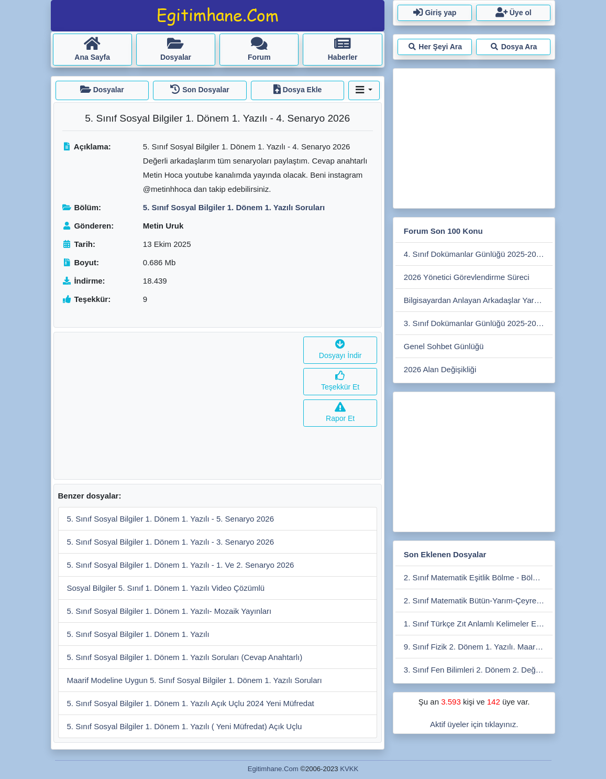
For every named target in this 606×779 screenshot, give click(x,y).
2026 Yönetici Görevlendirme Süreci (467, 277)
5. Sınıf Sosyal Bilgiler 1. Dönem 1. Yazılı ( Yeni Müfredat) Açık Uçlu (184, 726)
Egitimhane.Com (273, 769)
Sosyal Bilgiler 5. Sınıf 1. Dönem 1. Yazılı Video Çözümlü (166, 587)
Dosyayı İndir (340, 350)
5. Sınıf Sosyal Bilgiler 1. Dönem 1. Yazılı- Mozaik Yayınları (169, 611)
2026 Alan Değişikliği (440, 369)
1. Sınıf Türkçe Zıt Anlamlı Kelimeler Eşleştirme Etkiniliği (478, 623)
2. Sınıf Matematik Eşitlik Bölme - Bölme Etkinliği (478, 577)
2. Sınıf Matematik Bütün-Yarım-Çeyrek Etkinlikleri (478, 600)
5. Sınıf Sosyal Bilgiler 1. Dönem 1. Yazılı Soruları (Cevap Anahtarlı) (185, 657)
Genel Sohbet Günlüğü (444, 346)
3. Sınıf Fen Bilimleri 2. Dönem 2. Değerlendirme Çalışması (478, 669)
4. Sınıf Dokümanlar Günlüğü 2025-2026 (474, 254)
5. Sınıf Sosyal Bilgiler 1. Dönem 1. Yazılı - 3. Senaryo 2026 (170, 541)
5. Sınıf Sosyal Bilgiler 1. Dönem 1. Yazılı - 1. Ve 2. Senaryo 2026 (180, 564)
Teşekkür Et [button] (340, 381)
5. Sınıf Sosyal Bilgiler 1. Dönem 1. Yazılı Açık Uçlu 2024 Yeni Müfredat (190, 703)
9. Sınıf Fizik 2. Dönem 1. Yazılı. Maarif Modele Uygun (478, 646)
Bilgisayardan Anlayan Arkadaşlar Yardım (475, 300)
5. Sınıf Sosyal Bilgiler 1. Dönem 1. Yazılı (138, 634)
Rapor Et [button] (340, 413)
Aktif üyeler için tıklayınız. (474, 724)
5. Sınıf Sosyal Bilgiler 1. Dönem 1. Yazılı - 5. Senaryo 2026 (170, 518)
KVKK (349, 769)
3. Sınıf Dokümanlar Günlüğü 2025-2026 (474, 323)
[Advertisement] (177, 405)
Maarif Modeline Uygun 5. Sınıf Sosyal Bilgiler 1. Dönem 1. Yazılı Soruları (194, 680)
